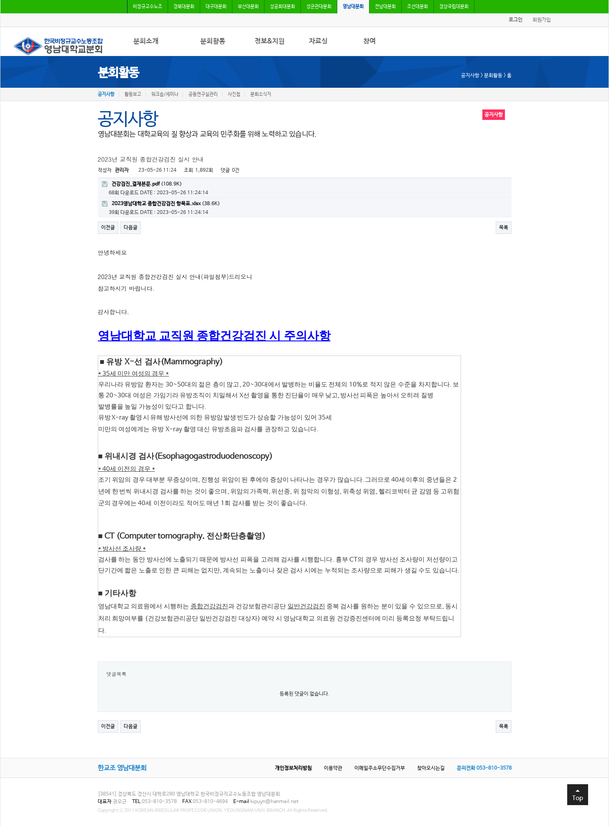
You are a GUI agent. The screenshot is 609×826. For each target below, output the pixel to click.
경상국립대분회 (454, 6)
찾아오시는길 (431, 768)
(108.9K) (142, 184)
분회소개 (145, 41)
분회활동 (212, 41)
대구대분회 (216, 6)
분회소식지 (260, 94)
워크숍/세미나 (164, 94)
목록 (503, 228)
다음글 (131, 228)
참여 (369, 41)
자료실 (318, 41)
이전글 (108, 228)
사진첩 (234, 94)
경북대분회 (183, 6)
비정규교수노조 (147, 6)
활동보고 (133, 94)
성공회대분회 (282, 6)
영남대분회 (353, 6)
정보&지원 (270, 41)
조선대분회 (417, 6)
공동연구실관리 (203, 94)
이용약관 (333, 768)
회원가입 (542, 20)
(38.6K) (161, 204)
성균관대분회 (318, 6)
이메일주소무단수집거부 (379, 768)
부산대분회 (248, 6)
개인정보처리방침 (293, 768)
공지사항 (106, 94)
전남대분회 (385, 6)
